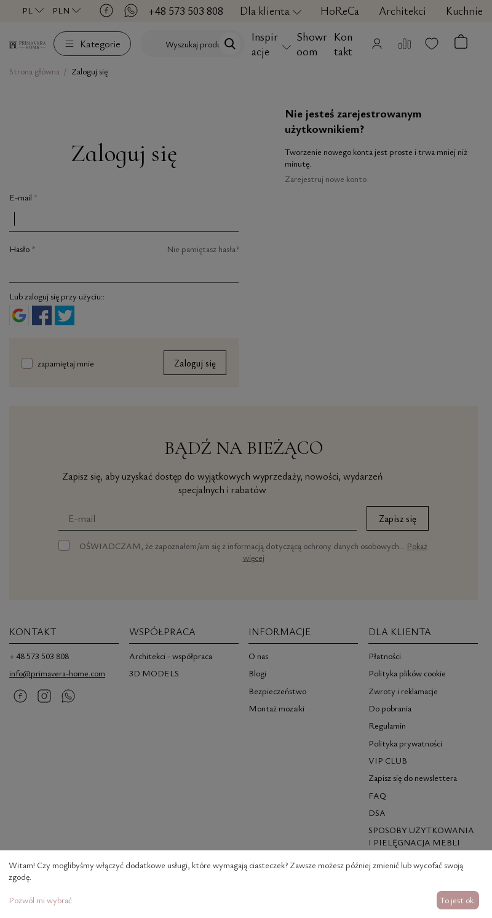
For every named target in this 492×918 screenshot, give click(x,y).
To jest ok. (457, 900)
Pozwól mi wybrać (40, 900)
